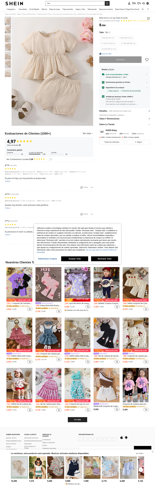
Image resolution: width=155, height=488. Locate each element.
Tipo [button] (107, 32)
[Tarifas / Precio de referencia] (106, 25)
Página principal (10, 14)
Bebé (19, 14)
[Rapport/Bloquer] (91, 187)
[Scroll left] (145, 9)
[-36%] (125, 356)
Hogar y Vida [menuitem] (80, 9)
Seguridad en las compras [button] (115, 87)
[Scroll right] (148, 9)
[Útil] (81, 187)
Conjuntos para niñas (44, 14)
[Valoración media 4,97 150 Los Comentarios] (135, 21)
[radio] (107, 38)
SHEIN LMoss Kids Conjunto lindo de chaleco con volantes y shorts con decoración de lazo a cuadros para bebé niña (19, 356)
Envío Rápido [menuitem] (34, 9)
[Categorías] (11, 9)
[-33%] (67, 303)
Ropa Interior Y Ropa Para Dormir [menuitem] (127, 9)
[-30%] (37, 306)
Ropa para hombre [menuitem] (106, 9)
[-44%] (125, 303)
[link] (134, 3)
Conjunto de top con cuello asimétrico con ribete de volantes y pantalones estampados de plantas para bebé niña (77, 404)
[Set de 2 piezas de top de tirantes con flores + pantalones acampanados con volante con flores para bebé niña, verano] (107, 334)
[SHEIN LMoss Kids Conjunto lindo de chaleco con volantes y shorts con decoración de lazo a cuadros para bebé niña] (19, 334)
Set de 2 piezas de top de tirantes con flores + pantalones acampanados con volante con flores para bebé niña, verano (107, 356)
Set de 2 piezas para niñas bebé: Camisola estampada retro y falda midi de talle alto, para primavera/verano (48, 404)
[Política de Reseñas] (14, 145)
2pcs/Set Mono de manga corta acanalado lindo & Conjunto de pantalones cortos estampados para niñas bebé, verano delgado (77, 303)
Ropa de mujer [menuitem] (54, 9)
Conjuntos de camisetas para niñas (65, 14)
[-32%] (96, 303)
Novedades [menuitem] (23, 9)
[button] (143, 3)
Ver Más (77, 420)
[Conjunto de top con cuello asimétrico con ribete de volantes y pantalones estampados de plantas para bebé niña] (77, 385)
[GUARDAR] (147, 59)
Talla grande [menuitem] (92, 9)
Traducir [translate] (7, 181)
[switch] (50, 159)
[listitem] (19, 290)
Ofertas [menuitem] (44, 9)
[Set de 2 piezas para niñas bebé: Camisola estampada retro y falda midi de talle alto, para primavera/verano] (48, 385)
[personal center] (129, 3)
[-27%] (8, 303)
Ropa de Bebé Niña (28, 14)
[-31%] (8, 356)
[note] (19, 300)
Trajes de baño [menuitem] (67, 9)
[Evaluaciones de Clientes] (49, 133)
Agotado (120, 59)
